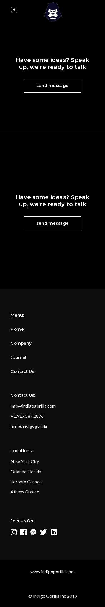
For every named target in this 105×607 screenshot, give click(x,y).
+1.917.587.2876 (27, 416)
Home (17, 329)
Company (21, 343)
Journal (18, 357)
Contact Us (22, 371)
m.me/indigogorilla (29, 426)
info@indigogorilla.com (33, 405)
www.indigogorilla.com (52, 571)
